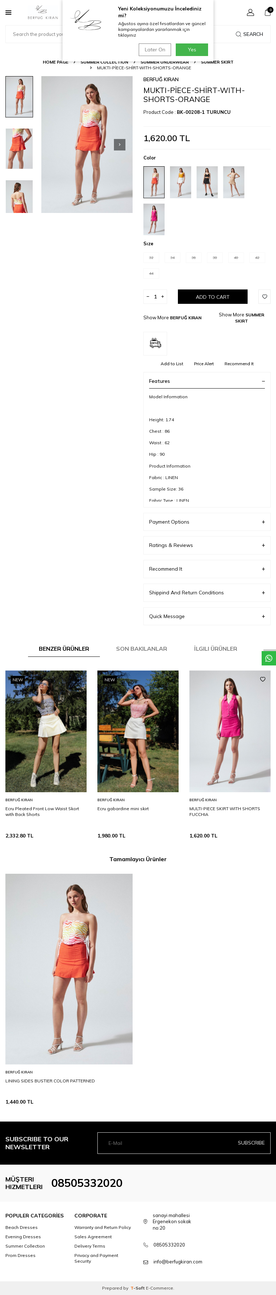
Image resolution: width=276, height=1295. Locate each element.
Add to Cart (213, 297)
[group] (87, 144)
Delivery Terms (89, 1246)
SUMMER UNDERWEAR (165, 62)
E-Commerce (159, 1288)
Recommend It (239, 363)
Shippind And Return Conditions (207, 592)
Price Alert (204, 363)
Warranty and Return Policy (102, 1227)
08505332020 (87, 1183)
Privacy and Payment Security (96, 1258)
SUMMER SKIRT (217, 62)
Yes (192, 49)
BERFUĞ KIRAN (161, 79)
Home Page (55, 62)
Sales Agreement (93, 1236)
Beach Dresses (21, 1227)
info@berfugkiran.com (177, 1261)
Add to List (172, 363)
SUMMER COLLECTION (104, 62)
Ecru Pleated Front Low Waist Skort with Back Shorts (42, 811)
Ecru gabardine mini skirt (123, 808)
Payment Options (207, 522)
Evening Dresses (23, 1236)
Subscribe (251, 1142)
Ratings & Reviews (207, 545)
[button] (119, 144)
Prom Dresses (20, 1255)
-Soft (138, 1288)
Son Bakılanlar (141, 648)
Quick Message (207, 616)
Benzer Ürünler (64, 648)
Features (207, 381)
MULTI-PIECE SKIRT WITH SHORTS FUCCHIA (224, 811)
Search (249, 34)
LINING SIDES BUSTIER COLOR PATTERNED (50, 1080)
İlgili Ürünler (215, 648)
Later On (154, 49)
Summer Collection (25, 1246)
